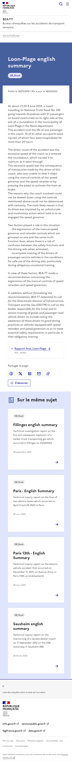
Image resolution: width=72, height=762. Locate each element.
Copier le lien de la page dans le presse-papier (48, 373)
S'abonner (19, 383)
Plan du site (8, 740)
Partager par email (39, 373)
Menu (67, 4)
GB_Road (15, 75)
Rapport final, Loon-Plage (30, 348)
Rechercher (61, 4)
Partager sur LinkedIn (29, 373)
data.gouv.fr (35, 731)
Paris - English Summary (33, 491)
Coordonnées (21, 746)
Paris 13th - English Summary (29, 555)
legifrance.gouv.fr (13, 731)
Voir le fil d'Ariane (11, 35)
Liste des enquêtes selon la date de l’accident (24, 692)
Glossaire (20, 740)
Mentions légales (35, 740)
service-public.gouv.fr (34, 724)
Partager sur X (20, 373)
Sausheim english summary (28, 626)
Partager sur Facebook (11, 373)
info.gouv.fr (9, 724)
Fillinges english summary (35, 425)
